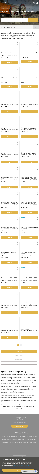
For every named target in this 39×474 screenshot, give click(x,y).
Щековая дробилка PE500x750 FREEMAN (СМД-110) (9, 303)
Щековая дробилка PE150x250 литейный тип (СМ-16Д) (27, 303)
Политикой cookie (18, 465)
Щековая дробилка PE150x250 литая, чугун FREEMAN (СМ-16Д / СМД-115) (28, 127)
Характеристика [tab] (19, 355)
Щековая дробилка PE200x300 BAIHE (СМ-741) (9, 278)
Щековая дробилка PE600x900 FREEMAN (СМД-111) (29, 278)
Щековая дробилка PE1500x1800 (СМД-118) (8, 102)
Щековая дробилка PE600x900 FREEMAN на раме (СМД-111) (29, 228)
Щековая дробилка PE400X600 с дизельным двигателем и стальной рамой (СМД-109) (28, 152)
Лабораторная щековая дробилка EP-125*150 (29, 53)
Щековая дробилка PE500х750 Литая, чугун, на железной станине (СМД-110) (29, 178)
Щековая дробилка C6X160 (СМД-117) (9, 328)
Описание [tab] (19, 351)
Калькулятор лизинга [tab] (19, 363)
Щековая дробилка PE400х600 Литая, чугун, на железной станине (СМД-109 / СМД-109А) (9, 203)
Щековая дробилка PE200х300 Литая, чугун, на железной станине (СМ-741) (29, 203)
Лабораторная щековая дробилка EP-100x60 (29, 78)
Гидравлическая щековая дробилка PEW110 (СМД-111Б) (28, 328)
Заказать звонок (19, 426)
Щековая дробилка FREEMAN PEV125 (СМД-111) (9, 127)
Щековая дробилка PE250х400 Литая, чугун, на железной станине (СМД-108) (9, 228)
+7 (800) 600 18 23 (20, 418)
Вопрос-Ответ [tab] (19, 367)
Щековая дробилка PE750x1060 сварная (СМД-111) (9, 152)
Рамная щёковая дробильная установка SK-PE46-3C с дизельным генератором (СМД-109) (9, 53)
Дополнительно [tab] (19, 359)
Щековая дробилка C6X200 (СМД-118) (29, 101)
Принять (18, 470)
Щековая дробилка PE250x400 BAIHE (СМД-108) (28, 253)
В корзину (9, 62)
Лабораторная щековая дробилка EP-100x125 (9, 78)
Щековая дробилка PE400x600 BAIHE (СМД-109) (9, 253)
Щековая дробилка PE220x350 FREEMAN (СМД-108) (9, 178)
